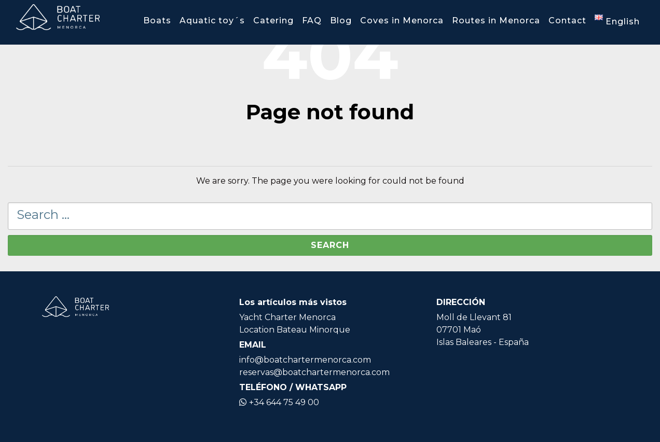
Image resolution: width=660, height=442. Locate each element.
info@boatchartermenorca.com (305, 360)
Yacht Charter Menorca (287, 317)
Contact (567, 20)
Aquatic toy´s (212, 20)
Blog (341, 20)
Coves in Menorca (402, 20)
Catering (273, 20)
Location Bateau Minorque (294, 330)
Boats (157, 20)
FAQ (312, 20)
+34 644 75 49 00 (279, 402)
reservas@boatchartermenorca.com (314, 372)
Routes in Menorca (496, 20)
